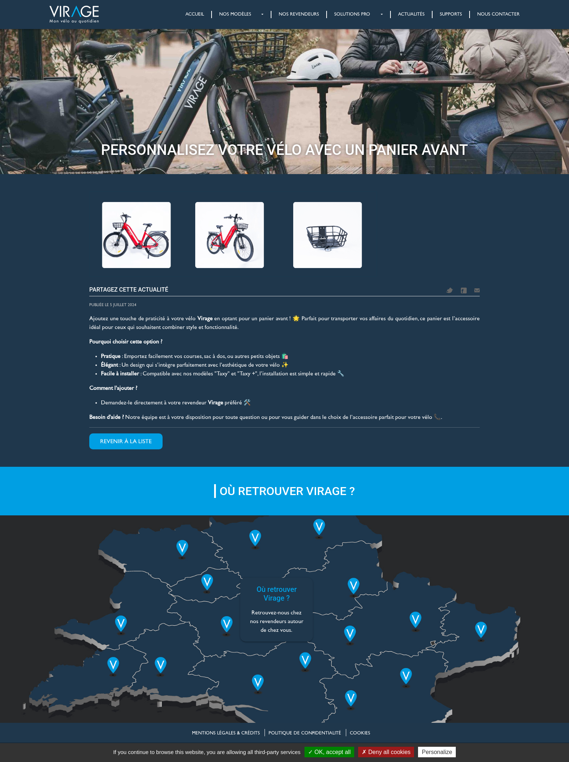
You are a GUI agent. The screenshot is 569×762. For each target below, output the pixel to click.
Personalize (437, 752)
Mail (477, 290)
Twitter (449, 290)
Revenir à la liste (126, 441)
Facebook (464, 290)
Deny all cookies (386, 752)
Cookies (360, 733)
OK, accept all (329, 752)
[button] (234, 14)
